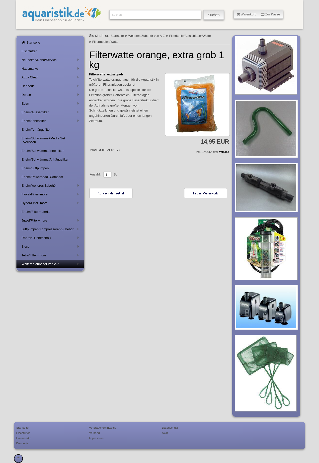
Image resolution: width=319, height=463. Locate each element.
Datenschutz (170, 427)
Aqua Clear (50, 78)
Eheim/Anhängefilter (36, 129)
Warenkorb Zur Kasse (258, 14)
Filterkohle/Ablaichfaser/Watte (190, 36)
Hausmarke (50, 69)
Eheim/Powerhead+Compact (42, 177)
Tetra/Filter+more (50, 256)
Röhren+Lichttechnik (50, 239)
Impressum (96, 438)
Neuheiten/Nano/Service (50, 61)
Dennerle (50, 87)
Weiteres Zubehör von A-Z (50, 265)
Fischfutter (29, 51)
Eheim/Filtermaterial (35, 212)
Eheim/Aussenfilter (50, 113)
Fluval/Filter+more (50, 195)
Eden (50, 104)
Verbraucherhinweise (102, 427)
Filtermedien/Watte (105, 42)
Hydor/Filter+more (50, 204)
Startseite (30, 42)
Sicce (50, 247)
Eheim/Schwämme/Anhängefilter (45, 159)
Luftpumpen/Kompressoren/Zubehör (50, 230)
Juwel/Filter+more (50, 221)
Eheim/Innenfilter (50, 122)
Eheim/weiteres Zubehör (50, 186)
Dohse (50, 96)
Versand (224, 152)
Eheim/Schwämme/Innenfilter (42, 151)
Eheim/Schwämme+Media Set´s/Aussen (43, 140)
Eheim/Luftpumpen (35, 168)
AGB (165, 432)
